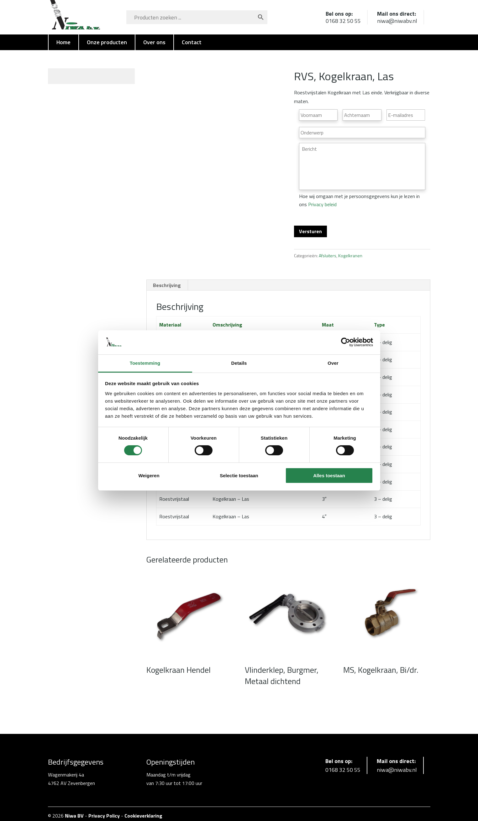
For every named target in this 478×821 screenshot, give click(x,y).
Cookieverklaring (143, 812)
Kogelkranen (350, 251)
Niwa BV (74, 812)
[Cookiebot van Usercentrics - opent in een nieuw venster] (345, 342)
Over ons (154, 42)
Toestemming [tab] (145, 363)
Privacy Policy (104, 812)
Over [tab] (333, 363)
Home (63, 42)
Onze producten (107, 42)
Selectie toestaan (239, 475)
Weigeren (148, 475)
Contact (192, 42)
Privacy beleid (322, 204)
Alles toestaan (329, 475)
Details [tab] (239, 363)
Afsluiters (327, 251)
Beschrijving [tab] (167, 281)
